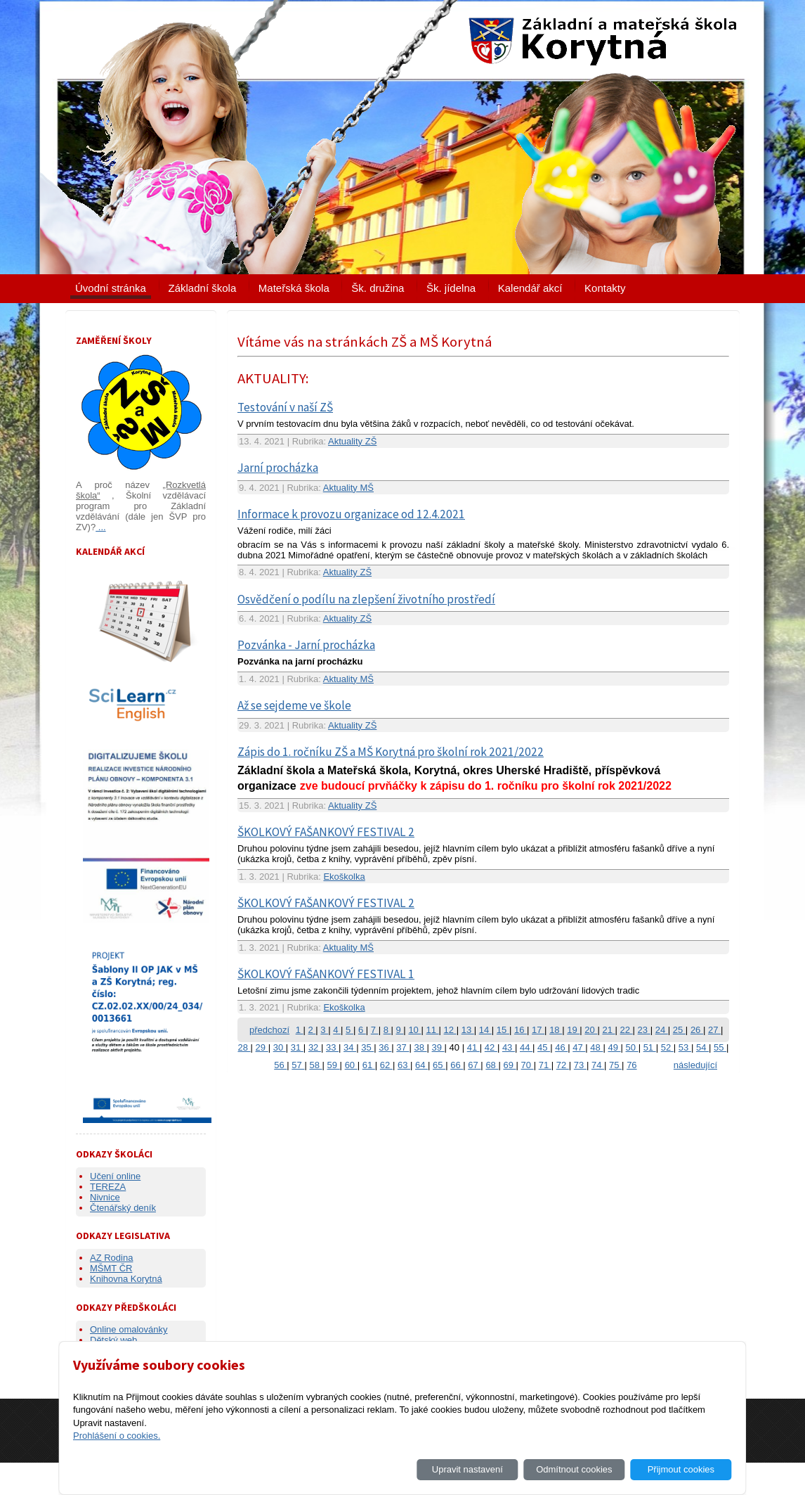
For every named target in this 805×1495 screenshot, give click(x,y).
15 (503, 1030)
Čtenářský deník (123, 1207)
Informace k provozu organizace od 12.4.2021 (351, 514)
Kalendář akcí (530, 288)
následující (695, 1065)
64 (421, 1065)
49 (614, 1047)
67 (474, 1065)
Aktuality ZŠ (352, 441)
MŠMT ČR (111, 1268)
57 (298, 1065)
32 (314, 1047)
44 (526, 1047)
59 (333, 1065)
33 (332, 1047)
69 (509, 1065)
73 (580, 1065)
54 (702, 1047)
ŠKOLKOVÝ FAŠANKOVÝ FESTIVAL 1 (325, 974)
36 (385, 1047)
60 (351, 1065)
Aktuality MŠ (348, 487)
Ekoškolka (344, 876)
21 (608, 1030)
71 (545, 1065)
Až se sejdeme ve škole (294, 705)
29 (262, 1047)
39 (438, 1047)
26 (697, 1030)
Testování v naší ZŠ (285, 407)
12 (450, 1030)
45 (543, 1047)
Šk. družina (377, 288)
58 (315, 1065)
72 (562, 1065)
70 (527, 1065)
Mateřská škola (293, 288)
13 (468, 1030)
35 (367, 1047)
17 (538, 1030)
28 (244, 1047)
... (100, 527)
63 (404, 1065)
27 (714, 1030)
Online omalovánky (129, 1329)
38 (420, 1047)
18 (555, 1030)
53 (685, 1047)
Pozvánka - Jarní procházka (306, 645)
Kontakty (604, 288)
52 (667, 1047)
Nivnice (105, 1197)
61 (368, 1065)
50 (632, 1047)
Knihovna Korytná (126, 1278)
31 (297, 1047)
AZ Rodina (111, 1257)
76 (631, 1065)
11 (432, 1030)
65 (439, 1065)
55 (720, 1047)
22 (626, 1030)
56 (280, 1065)
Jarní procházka (277, 467)
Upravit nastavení (467, 1469)
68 (491, 1065)
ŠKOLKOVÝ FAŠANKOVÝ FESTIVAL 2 (325, 832)
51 (649, 1047)
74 (597, 1065)
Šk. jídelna (451, 288)
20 (590, 1030)
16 (520, 1030)
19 (573, 1030)
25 (679, 1030)
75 (615, 1065)
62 (386, 1065)
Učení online (115, 1176)
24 (661, 1030)
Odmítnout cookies (574, 1469)
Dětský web (113, 1340)
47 (578, 1047)
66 (456, 1065)
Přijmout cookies (681, 1469)
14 (485, 1030)
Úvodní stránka (110, 288)
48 (596, 1047)
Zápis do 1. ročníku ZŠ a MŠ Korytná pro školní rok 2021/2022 (390, 751)
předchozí (269, 1030)
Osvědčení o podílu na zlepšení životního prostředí (366, 599)
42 (491, 1047)
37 (402, 1047)
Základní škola (203, 288)
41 (473, 1047)
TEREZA (108, 1186)
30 (279, 1047)
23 (644, 1030)
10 (414, 1030)
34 (349, 1047)
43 (508, 1047)
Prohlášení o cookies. (116, 1435)
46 (561, 1047)
